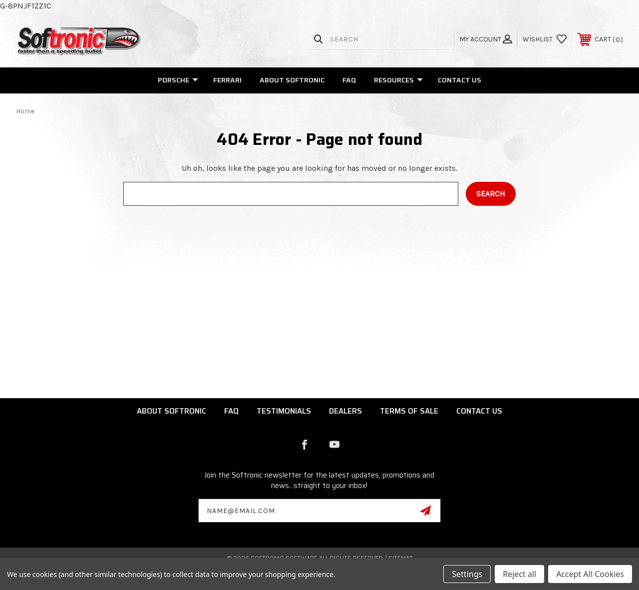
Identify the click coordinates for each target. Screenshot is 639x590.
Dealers (345, 411)
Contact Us (459, 79)
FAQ (349, 79)
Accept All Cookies (590, 574)
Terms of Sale (409, 411)
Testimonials (284, 411)
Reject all (519, 574)
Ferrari (227, 79)
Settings (467, 574)
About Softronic (292, 79)
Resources (398, 79)
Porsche (178, 79)
